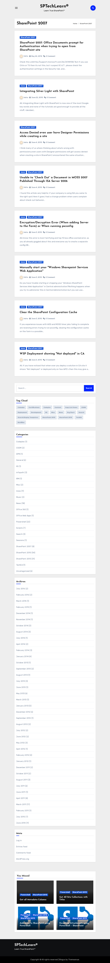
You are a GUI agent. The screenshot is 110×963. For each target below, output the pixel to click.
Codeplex (20, 442)
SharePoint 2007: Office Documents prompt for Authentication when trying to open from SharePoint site (51, 46)
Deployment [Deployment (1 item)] (22, 412)
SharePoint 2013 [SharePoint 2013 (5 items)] (48, 417)
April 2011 (20, 798)
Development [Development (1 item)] (36, 412)
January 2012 (22, 761)
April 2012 (20, 749)
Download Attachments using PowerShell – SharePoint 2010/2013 (74, 925)
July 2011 (20, 786)
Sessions (20, 540)
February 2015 (22, 607)
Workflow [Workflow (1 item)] (21, 422)
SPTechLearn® (54, 6)
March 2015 (21, 601)
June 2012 (21, 737)
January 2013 (22, 706)
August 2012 (22, 724)
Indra (24, 56)
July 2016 (20, 589)
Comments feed (23, 853)
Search (19, 534)
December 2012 (23, 712)
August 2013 (22, 675)
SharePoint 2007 (28, 37)
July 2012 (20, 730)
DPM (18, 454)
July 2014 (20, 638)
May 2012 (20, 743)
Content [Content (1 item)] (58, 407)
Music (18, 497)
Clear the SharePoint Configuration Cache (48, 312)
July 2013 (20, 681)
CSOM (18, 448)
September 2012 (23, 718)
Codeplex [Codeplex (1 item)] (47, 407)
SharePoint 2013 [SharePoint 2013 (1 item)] (65, 417)
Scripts (19, 528)
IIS (17, 466)
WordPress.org (22, 859)
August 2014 (22, 632)
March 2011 (21, 804)
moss (23, 86)
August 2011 (21, 780)
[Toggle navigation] (16, 8)
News (18, 503)
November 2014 (23, 619)
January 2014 (22, 656)
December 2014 (23, 613)
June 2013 (21, 687)
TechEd (19, 565)
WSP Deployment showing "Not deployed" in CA (52, 353)
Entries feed (21, 847)
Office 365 (21, 509)
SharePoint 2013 (23, 559)
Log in (19, 840)
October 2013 (22, 663)
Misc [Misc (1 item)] (53, 412)
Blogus (62, 959)
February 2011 (22, 810)
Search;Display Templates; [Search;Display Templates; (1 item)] (28, 417)
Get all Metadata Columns (33, 900)
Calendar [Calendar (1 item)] (21, 407)
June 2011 (20, 792)
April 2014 (20, 644)
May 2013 (20, 693)
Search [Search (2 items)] (81, 412)
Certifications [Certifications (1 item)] (34, 407)
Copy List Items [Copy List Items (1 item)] (71, 407)
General (19, 460)
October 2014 (22, 626)
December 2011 (23, 767)
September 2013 (23, 669)
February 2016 (22, 595)
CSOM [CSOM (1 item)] (83, 407)
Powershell (21, 522)
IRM (17, 479)
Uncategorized (23, 571)
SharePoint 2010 (23, 553)
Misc (18, 485)
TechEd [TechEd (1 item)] (79, 417)
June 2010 (21, 823)
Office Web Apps (23, 516)
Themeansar (73, 959)
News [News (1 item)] (61, 412)
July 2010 (20, 817)
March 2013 (21, 700)
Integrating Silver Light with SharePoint (47, 91)
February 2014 (22, 650)
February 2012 (22, 755)
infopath (20, 472)
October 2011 (22, 773)
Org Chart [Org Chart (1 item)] (71, 412)
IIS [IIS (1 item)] (46, 412)
